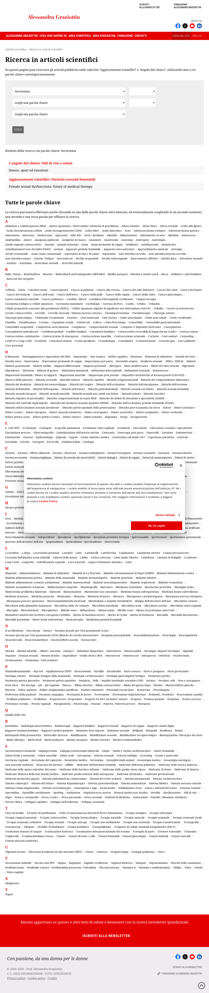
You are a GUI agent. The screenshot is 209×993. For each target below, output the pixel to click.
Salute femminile (164, 751)
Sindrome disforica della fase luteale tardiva (32, 774)
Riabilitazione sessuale (103, 735)
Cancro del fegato (191, 290)
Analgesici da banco (74, 240)
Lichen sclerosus (101, 557)
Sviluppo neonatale (93, 802)
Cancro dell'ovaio (43, 294)
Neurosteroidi (13, 640)
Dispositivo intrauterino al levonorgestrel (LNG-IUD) (153, 375)
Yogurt (9, 894)
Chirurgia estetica (164, 313)
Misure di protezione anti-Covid (155, 610)
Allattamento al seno (152, 235)
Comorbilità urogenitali (19, 327)
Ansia (84, 244)
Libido (84, 557)
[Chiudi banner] (181, 465)
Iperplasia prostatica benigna (111, 537)
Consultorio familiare (102, 331)
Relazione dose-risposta (90, 730)
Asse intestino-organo (18, 258)
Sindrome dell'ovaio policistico (137, 764)
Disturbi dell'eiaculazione (143, 384)
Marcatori (107, 587)
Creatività (40, 341)
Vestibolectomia (14, 867)
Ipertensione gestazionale (185, 537)
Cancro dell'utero (67, 294)
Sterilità (155, 792)
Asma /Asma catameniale (46, 253)
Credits (52, 978)
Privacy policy (16, 978)
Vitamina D (129, 867)
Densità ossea (13, 361)
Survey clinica (13, 802)
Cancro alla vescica (108, 290)
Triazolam (190, 831)
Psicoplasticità (62, 703)
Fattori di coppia (130, 457)
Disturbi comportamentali (122, 379)
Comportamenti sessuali (103, 327)
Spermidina (12, 792)
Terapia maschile (110, 817)
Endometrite (12, 437)
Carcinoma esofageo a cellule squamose (29, 303)
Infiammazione (190, 523)
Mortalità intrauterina (184, 615)
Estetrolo (182, 437)
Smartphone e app (85, 788)
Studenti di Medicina (117, 797)
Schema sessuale (104, 755)
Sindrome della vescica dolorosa (177, 764)
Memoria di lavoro (99, 596)
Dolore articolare (184, 407)
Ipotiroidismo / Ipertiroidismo (84, 541)
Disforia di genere (48, 370)
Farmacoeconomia (16, 457)
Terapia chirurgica (161, 813)
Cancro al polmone (82, 290)
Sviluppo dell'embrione (64, 802)
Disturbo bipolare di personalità (24, 398)
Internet (10, 532)
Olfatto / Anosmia (50, 651)
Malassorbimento (30, 573)
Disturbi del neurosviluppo (50, 384)
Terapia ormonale (159, 817)
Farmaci (10, 453)
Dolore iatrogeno (36, 412)
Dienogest (115, 366)
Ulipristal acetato (15, 851)
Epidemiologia (44, 437)
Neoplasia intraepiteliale (116, 635)
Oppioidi (188, 651)
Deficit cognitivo (118, 356)
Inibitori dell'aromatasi (19, 528)
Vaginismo (75, 863)
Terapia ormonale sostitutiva (24, 822)
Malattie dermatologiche (93, 577)
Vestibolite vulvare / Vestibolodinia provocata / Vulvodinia (61, 867)
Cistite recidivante (180, 317)
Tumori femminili (108, 836)
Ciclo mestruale (90, 317)
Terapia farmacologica (83, 817)
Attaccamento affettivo (144, 258)
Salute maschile (47, 755)
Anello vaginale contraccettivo (23, 244)
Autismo (11, 263)
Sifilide (69, 764)
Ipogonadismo (54, 541)
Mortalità (162, 615)
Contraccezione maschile (96, 336)
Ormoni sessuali (28, 655)
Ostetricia (164, 655)
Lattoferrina (108, 552)
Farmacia (163, 453)
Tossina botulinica (78, 827)
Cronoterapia (167, 341)
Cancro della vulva (144, 294)
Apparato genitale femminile (83, 249)
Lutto (128, 562)
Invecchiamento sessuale (20, 537)
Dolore (167, 407)
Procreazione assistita (190, 694)
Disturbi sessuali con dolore (137, 389)
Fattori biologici (107, 457)
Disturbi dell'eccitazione (110, 384)
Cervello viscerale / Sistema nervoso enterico (75, 313)
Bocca (164, 274)
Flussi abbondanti (15, 476)
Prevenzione (102, 694)
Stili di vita (190, 792)
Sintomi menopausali (137, 778)
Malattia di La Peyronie (87, 573)
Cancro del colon (167, 290)
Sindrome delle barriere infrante (79, 769)
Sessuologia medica (149, 760)
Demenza (136, 356)
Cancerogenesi (59, 290)
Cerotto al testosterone (180, 308)
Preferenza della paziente (20, 694)
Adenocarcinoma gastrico (184, 230)
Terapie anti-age (77, 822)
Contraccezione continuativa (22, 336)
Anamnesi (95, 240)
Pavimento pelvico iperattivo (22, 680)
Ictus (8, 518)
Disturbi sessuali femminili (172, 389)
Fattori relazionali (186, 462)
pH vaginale (52, 685)
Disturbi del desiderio (18, 384)
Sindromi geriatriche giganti (22, 778)
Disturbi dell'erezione (174, 384)
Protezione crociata (16, 703)
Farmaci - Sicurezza (64, 453)
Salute (106, 751)
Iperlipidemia (82, 537)
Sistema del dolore (42, 783)
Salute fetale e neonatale (20, 755)
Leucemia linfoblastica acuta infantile (27, 557)
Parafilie (99, 671)
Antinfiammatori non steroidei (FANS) (28, 249)
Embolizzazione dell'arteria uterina (78, 432)
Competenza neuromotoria (52, 327)
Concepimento (172, 327)
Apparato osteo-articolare (119, 249)
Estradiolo (11, 442)
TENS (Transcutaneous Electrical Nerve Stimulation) (90, 813)
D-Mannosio (12, 356)
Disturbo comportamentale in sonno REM (71, 398)
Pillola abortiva (83, 685)
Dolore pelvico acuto (17, 417)
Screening (146, 755)
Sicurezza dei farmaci (49, 764)
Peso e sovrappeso (189, 680)
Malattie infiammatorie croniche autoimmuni (32, 582)
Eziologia (88, 442)
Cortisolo (153, 336)
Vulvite (198, 867)
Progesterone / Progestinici (66, 699)
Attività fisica (168, 258)
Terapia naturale (134, 817)
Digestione (188, 366)
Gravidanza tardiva (17, 496)
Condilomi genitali (52, 331)
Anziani (58, 249)
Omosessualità (132, 651)
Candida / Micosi (76, 299)
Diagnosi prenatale (95, 366)
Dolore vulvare (72, 417)
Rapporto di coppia (132, 726)
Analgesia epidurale (47, 240)
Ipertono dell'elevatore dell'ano (24, 541)
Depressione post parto (99, 361)
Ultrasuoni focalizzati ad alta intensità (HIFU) (55, 851)
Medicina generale (43, 596)
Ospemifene (70, 655)
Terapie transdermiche (167, 822)
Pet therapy (28, 685)
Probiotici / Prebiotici (161, 694)
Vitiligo (177, 867)
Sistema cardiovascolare (167, 778)
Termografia (191, 822)
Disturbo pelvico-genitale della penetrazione (89, 407)
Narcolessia (33, 630)
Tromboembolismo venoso (37, 836)
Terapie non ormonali (136, 822)
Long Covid (12, 562)
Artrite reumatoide (16, 253)
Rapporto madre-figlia (160, 726)
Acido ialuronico (112, 230)
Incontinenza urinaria (20, 523)
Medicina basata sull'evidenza (180, 591)
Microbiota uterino (156, 605)
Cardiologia (93, 303)
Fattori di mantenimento (157, 457)
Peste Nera (11, 685)
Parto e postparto (154, 671)
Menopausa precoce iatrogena (184, 596)
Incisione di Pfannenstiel (187, 518)
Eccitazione (29, 428)
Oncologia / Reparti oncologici (162, 651)
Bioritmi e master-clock (144, 274)
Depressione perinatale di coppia (62, 361)
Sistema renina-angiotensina (22, 788)
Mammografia (89, 587)
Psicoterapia (81, 703)
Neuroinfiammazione (146, 635)
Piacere (67, 685)
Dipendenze (12, 370)
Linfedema (147, 557)
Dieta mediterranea (136, 366)
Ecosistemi (124, 428)
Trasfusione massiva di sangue (23, 831)
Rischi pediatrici (54, 739)
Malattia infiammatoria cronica (175, 573)
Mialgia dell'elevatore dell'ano (153, 601)
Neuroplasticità (188, 635)
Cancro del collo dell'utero (138, 290)
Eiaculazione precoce (18, 432)
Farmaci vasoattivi (144, 453)
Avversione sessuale (47, 263)
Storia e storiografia (27, 797)
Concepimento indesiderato (21, 331)
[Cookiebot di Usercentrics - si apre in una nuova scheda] (157, 465)
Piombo (158, 685)
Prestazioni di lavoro (79, 694)
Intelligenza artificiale (187, 528)
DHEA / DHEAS (174, 361)
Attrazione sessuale (191, 258)
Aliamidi (112, 235)
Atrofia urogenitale (87, 258)
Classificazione (27, 322)
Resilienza (166, 730)
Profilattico (40, 699)
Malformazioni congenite (63, 587)
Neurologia (169, 635)
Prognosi (136, 699)
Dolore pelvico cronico (46, 417)
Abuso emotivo (131, 226)
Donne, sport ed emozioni (28, 170)
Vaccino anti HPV (44, 863)
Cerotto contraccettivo (18, 313)
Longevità (28, 562)
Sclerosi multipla (127, 755)
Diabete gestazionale (17, 366)
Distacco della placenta (19, 379)
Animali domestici (67, 244)
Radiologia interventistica (36, 726)
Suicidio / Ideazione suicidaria (168, 797)
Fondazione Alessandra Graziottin (187, 6)
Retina (179, 730)
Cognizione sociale (63, 322)
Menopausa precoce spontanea (25, 601)
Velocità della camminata (186, 863)
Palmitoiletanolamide (18, 671)
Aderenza (28, 235)
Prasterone (143, 689)
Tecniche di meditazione (41, 813)
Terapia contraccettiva (53, 817)
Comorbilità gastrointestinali (163, 322)
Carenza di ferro (113, 303)
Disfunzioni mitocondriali (106, 370)
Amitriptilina (13, 240)
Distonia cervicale (46, 379)
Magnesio (11, 573)
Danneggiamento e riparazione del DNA (46, 356)
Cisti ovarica (109, 317)
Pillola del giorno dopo (137, 685)
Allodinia (173, 235)
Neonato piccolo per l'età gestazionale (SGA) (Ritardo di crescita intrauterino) (51, 635)
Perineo (151, 680)
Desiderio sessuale (152, 361)
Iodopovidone (46, 537)
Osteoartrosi (112, 655)
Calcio (21, 290)
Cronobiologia (106, 341)
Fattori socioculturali (17, 466)
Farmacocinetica (182, 453)
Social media (107, 788)
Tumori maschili (181, 836)
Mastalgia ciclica (184, 587)
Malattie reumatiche (170, 582)
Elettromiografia (44, 432)
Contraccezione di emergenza (60, 336)
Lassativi (67, 552)
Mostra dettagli (165, 514)
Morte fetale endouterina (48, 619)
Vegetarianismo (158, 863)
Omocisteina (113, 651)
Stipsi (8, 797)
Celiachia (154, 303)
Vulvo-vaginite (15, 872)
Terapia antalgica (135, 813)
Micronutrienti (30, 610)
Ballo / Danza (13, 274)
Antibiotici (132, 244)
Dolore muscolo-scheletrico (65, 412)
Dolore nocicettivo (122, 412)
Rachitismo (11, 726)
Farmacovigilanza (40, 457)
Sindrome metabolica (129, 774)
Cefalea (141, 303)
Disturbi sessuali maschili (54, 393)
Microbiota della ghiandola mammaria (28, 605)
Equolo (73, 437)
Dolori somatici (93, 417)
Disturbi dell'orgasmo (46, 389)
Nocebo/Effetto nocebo (64, 640)
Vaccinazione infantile (18, 863)
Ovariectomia (181, 655)
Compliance (79, 327)
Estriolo (24, 442)
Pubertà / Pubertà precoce (119, 703)
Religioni (138, 730)
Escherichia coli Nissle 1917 (128, 437)
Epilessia (61, 437)
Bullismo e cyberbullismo (186, 274)
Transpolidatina (101, 827)
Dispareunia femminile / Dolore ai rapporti (31, 375)
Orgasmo (10, 655)
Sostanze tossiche (190, 788)
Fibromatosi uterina (17, 471)
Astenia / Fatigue (44, 258)
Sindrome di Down (160, 769)
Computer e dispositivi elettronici (141, 327)
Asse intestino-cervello (132, 253)
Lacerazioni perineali (46, 552)
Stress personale (71, 797)
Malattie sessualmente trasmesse (24, 587)
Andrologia (158, 240)
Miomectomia (106, 610)
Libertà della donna (65, 557)
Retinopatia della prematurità (23, 735)
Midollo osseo (69, 610)
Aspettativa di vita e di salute (81, 253)
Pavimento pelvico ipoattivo (59, 680)
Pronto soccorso (191, 699)
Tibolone (29, 827)
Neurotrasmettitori (36, 640)
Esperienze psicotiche (161, 437)
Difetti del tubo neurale (165, 366)
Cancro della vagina (118, 294)
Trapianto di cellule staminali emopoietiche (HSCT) (144, 827)
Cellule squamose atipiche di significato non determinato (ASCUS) (111, 308)
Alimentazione (128, 235)
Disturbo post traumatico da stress (139, 407)
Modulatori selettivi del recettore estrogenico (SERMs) (37, 615)
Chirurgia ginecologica (18, 317)
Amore (28, 240)
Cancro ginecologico (170, 294)
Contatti (141, 35)
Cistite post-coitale (156, 317)
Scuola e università (166, 755)
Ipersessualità (140, 537)
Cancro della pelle (92, 294)
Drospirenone (139, 417)
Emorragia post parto (130, 432)
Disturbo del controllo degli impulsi (26, 403)
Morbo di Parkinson (142, 615)
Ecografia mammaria (67, 428)
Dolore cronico (14, 412)
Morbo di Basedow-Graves (89, 615)
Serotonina (96, 760)
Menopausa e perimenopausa (145, 596)
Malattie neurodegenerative (110, 582)
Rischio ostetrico (100, 739)
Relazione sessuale (118, 730)
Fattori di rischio (185, 457)
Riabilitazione (79, 735)
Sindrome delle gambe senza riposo (124, 769)
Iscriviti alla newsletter (149, 6)
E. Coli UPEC (12, 428)
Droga (124, 417)
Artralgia (176, 249)
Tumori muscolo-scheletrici (21, 840)
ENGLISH (197, 35)
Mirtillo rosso (125, 610)
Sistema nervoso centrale (186, 783)
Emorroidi (152, 432)
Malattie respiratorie (142, 582)
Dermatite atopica (127, 361)
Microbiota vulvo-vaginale (185, 605)
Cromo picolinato (85, 341)
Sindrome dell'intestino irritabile (96, 764)
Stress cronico (50, 797)
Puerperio (144, 703)
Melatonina (64, 596)
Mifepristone (87, 610)
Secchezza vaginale (16, 760)
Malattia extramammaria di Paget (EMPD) (129, 573)
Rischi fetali (34, 739)
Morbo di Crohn (117, 615)
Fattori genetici (14, 462)
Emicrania (108, 432)
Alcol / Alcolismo (94, 235)
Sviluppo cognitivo (36, 802)
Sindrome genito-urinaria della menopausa (88, 774)
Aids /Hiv (76, 235)
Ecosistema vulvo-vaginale (99, 428)
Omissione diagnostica (90, 651)
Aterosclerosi (65, 258)
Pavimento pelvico (159, 676)
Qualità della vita (15, 714)
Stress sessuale (93, 797)
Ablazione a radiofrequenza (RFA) (25, 226)
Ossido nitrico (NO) (91, 655)
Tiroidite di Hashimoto (50, 827)
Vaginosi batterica (122, 863)
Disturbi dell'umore (73, 389)
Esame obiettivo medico (95, 437)
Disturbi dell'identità (17, 389)
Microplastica (50, 610)
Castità (130, 303)
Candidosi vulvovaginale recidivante (111, 299)
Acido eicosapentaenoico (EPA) (63, 230)
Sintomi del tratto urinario (106, 778)
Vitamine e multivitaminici (154, 867)
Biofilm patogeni (118, 274)
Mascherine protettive (158, 587)
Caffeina (10, 290)
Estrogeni (38, 442)
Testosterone (13, 827)
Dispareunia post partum (104, 375)
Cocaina (44, 322)
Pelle (96, 680)
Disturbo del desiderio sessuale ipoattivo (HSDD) (80, 403)
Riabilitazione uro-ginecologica (138, 735)
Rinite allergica (16, 739)
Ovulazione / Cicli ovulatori (41, 660)
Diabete (191, 361)
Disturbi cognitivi (93, 379)
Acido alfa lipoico (191, 226)
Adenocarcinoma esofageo (150, 230)
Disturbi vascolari (154, 393)
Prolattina (173, 699)
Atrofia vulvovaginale (115, 258)
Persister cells (167, 680)
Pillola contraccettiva (108, 685)
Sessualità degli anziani (120, 760)
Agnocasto (61, 235)
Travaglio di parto (144, 831)
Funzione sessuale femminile (22, 480)
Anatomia (127, 240)
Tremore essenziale (169, 831)
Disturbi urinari (131, 393)
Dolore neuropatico (96, 412)
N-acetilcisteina (14, 630)
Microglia (12, 610)
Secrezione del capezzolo (46, 760)
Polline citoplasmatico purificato (59, 689)
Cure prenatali (14, 345)
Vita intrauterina (109, 867)
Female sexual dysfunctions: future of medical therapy (50, 186)
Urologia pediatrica (143, 851)
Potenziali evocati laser (120, 689)
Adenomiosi (12, 235)
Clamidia (10, 322)
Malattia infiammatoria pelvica (23, 577)
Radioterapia (62, 726)
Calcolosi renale (37, 290)
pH (40, 685)
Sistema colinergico (16, 783)
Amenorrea (189, 235)
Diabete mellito (42, 366)
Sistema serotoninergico (56, 788)
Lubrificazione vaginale (51, 562)
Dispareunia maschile (73, 375)
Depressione (31, 361)
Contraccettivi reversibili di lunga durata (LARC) (147, 331)
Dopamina (111, 417)
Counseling (187, 336)
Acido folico (92, 230)
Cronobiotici (125, 341)
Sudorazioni (140, 797)
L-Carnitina (12, 552)
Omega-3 (68, 651)
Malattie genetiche (122, 577)
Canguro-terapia (146, 299)
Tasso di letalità (14, 813)
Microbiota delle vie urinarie (71, 605)
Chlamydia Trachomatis (49, 317)
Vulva (188, 867)
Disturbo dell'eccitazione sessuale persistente (32, 407)
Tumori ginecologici (134, 836)
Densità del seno (185, 356)
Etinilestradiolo (71, 442)
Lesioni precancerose (176, 552)
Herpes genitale (14, 507)
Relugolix (151, 730)
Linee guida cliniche (126, 557)
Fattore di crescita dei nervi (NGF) (74, 457)
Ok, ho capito (156, 525)
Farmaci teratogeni (119, 453)
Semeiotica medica (76, 760)
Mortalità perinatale (17, 619)
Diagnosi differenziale (67, 366)
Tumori (60, 836)
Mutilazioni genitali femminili (103, 619)
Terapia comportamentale (21, 817)
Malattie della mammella (60, 577)
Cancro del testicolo (18, 294)
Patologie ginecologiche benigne (126, 676)
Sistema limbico (158, 783)
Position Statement (92, 689)
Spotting (58, 792)
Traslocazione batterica (59, 831)
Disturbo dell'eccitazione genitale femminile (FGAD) (143, 403)
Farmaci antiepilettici (91, 453)
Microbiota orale (131, 605)
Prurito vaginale (41, 703)
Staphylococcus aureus (97, 792)
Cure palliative (187, 341)
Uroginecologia (119, 851)
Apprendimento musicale (153, 249)
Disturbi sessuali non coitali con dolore (95, 393)
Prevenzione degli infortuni (129, 694)
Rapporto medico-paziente (57, 730)
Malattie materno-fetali (76, 582)
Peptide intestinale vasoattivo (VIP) (122, 680)
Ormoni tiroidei (50, 655)
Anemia (49, 244)
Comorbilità (136, 322)
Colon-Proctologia (115, 322)
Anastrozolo (111, 240)
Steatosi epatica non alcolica (131, 792)
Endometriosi (184, 432)
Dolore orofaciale (172, 412)
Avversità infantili (72, 263)
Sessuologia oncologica (177, 760)
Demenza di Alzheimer (158, 356)
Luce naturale (76, 562)
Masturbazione (72, 591)
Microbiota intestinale (105, 605)
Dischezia (28, 370)
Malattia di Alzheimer (56, 573)
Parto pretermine (178, 671)
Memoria (79, 596)
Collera (97, 322)
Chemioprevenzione (117, 313)
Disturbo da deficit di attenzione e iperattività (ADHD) (131, 398)
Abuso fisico (150, 226)
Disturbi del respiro (81, 384)
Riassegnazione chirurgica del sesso (181, 735)
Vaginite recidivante (96, 863)
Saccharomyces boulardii (20, 751)
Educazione (140, 428)
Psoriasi (95, 703)
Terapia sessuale (54, 822)
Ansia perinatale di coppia (107, 244)
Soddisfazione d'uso (130, 788)
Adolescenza (44, 235)
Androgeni (142, 240)
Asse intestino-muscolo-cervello (167, 253)
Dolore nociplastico (147, 412)
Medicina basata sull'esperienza (140, 591)
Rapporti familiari (84, 726)
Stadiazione (73, 792)
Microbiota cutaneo (186, 601)
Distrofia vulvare (70, 379)
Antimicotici (168, 244)
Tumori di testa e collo (81, 836)
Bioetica (48, 274)
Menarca (118, 596)
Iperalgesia (64, 537)
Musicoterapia (74, 619)
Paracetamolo (82, 671)
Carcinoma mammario (69, 303)
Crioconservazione (60, 341)
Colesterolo (83, 322)
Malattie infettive (146, 577)
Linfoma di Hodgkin (169, 557)
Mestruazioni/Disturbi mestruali (66, 601)
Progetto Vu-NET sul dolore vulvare (106, 699)
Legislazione (126, 552)
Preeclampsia (161, 689)
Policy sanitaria (27, 689)
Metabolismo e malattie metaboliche (110, 601)
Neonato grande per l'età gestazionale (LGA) (81, 630)
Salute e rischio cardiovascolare (132, 751)
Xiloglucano (12, 883)
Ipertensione (159, 537)
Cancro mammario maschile (22, 299)
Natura (47, 630)
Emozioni (167, 432)
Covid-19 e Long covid (18, 341)
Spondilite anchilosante (36, 792)
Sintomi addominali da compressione (64, 778)
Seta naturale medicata (19, 764)
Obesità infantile (27, 651)
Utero (161, 851)
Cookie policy (36, 978)
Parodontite (114, 671)
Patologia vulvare (15, 676)
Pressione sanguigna (51, 694)
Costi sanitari (169, 336)
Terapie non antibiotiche (105, 822)
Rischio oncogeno (77, 739)
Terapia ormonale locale (187, 817)
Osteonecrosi (130, 655)
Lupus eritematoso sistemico (105, 562)
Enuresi (28, 437)
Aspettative (109, 253)
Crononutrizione (146, 341)
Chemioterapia (141, 313)
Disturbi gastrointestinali (103, 389)
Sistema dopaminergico (71, 783)
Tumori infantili (158, 836)
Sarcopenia (84, 755)
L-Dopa (26, 552)
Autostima (25, 263)
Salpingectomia (48, 751)
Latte (79, 552)
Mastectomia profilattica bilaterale (26, 591)
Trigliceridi (12, 836)
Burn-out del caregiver (20, 278)
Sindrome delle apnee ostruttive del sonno (30, 769)
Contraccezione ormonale (129, 336)
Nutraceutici (88, 640)
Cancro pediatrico (53, 299)
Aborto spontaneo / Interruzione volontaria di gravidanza (84, 226)
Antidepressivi (149, 244)
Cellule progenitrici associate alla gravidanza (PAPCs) (37, 308)
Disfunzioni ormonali (137, 370)
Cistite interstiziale (131, 317)
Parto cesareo (132, 671)
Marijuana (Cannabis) (129, 587)
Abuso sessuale (169, 226)
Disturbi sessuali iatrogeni (20, 393)
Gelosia (9, 491)
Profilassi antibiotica (19, 699)
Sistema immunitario (133, 783)
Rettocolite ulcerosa (56, 735)
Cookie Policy (48, 501)
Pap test (38, 671)
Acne (128, 230)
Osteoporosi (148, 655)
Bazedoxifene (32, 274)
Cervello (40, 313)
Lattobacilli (91, 552)
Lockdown (190, 557)
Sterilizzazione (172, 792)
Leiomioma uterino (148, 552)
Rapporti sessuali (108, 726)
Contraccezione (189, 331)
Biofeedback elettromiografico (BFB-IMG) (80, 274)
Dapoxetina (80, 356)
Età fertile (53, 442)
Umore (89, 851)
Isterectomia (112, 541)
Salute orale (67, 755)
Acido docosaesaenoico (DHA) (24, 230)
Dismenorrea (160, 370)
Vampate (141, 863)
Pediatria (84, 680)
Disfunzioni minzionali (75, 370)
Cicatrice (72, 317)
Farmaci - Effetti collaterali (34, 453)
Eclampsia (45, 428)
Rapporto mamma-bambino (21, 730)
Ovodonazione (13, 660)
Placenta (10, 689)
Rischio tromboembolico (127, 739)
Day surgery (97, 356)
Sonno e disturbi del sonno (161, 788)
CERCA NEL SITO (181, 35)
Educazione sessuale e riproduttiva (171, 428)
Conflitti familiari (76, 331)
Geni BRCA (23, 491)
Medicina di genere (17, 596)
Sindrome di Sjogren (186, 769)
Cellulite (158, 308)
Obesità (9, 651)
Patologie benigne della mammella (50, 676)
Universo (102, 851)
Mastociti (55, 591)
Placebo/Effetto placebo (180, 685)
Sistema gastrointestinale (103, 783)
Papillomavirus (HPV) (58, 671)
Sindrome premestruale (159, 774)
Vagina (62, 863)
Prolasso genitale (154, 699)
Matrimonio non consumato (101, 591)
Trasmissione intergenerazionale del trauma (103, 831)
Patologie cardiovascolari (89, 676)
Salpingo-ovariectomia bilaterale (79, 751)
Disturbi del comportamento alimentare (165, 379)
